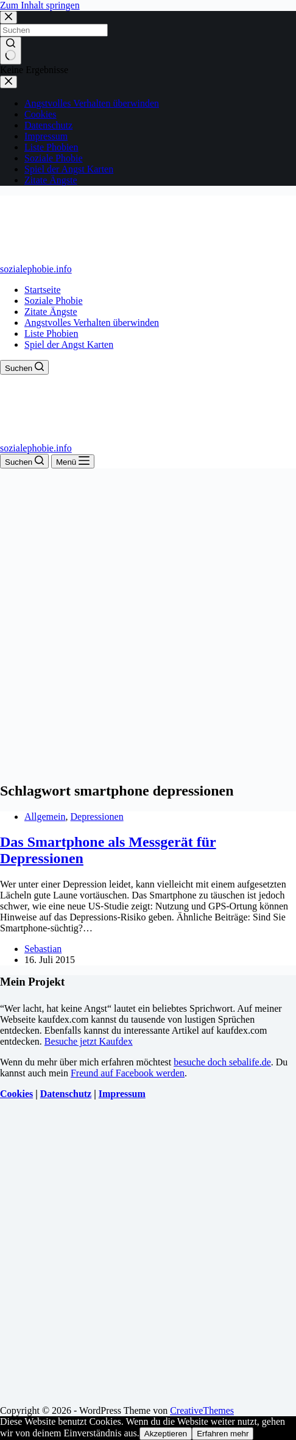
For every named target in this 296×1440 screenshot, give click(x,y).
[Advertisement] (148, 623)
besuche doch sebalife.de (222, 1062)
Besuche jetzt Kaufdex (88, 1041)
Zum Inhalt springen (40, 5)
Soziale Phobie (53, 300)
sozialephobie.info (36, 269)
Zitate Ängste (50, 311)
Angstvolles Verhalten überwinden (91, 322)
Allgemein (45, 816)
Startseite (42, 289)
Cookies (16, 1094)
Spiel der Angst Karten (68, 344)
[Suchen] (24, 367)
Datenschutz (65, 1094)
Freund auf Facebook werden (128, 1073)
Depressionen (97, 816)
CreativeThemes (202, 1410)
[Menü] (72, 461)
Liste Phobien (51, 333)
